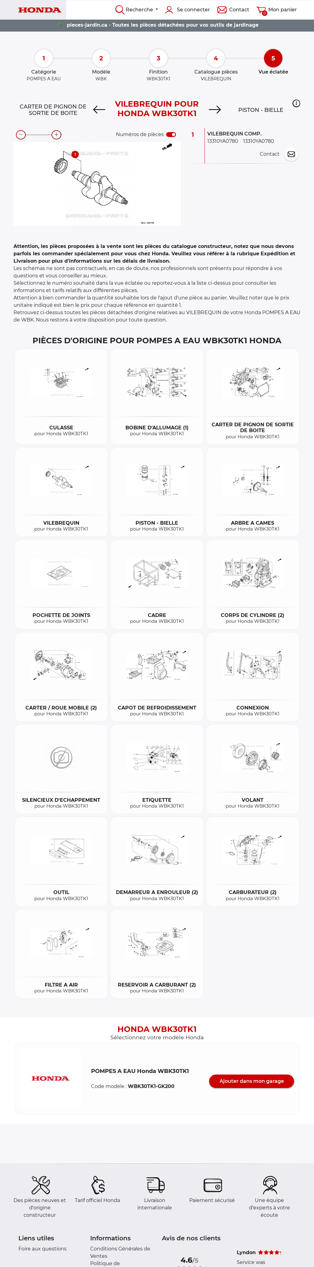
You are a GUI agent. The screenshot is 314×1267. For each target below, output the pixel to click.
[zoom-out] (21, 134)
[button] (296, 103)
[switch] (171, 134)
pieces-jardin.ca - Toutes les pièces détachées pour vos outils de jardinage (162, 25)
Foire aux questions (42, 1249)
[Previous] (99, 110)
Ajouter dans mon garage (252, 1081)
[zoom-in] (56, 134)
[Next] (214, 110)
